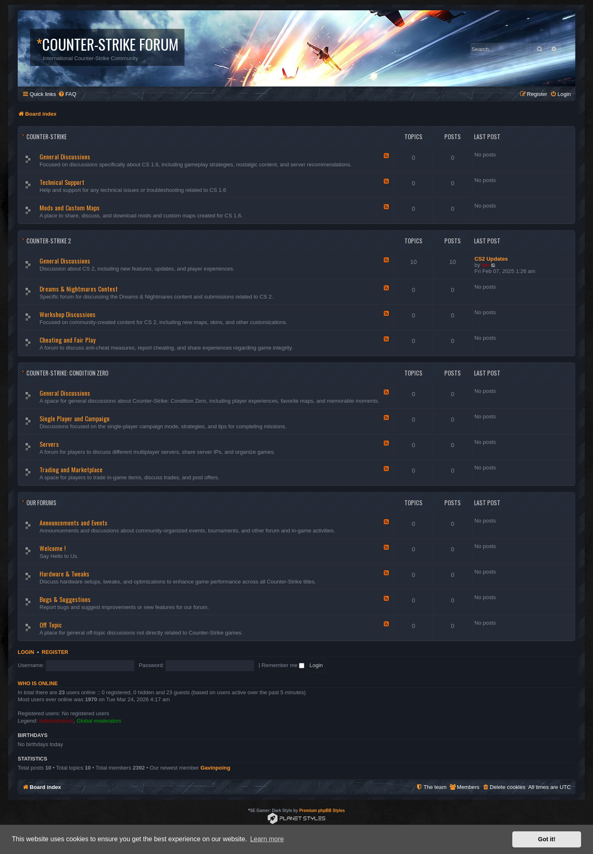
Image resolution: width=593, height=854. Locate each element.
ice (485, 265)
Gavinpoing (216, 768)
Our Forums (41, 502)
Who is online (38, 683)
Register (55, 652)
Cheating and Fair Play (68, 340)
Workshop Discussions (68, 314)
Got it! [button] (547, 839)
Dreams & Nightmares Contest (79, 289)
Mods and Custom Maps (70, 207)
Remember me (282, 665)
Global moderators (99, 721)
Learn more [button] (267, 838)
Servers (49, 444)
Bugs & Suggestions (65, 599)
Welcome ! (52, 548)
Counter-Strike (46, 136)
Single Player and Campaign (75, 418)
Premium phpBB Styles (322, 810)
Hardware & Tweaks (64, 574)
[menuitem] (67, 94)
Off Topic (51, 625)
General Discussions (65, 156)
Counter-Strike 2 (48, 240)
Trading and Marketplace (71, 469)
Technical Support (62, 182)
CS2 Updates (491, 259)
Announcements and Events (73, 522)
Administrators (56, 721)
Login (26, 652)
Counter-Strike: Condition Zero (67, 373)
